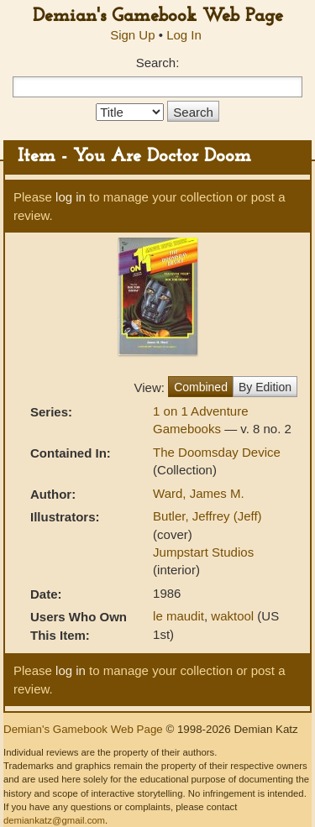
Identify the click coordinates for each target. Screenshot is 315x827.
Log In (184, 35)
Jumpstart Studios (203, 552)
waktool (232, 616)
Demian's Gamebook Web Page (158, 16)
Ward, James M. (198, 493)
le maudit (178, 616)
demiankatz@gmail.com (54, 820)
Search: (158, 62)
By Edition (265, 387)
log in (70, 197)
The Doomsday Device (217, 452)
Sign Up (132, 35)
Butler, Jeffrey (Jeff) (207, 516)
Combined (201, 387)
